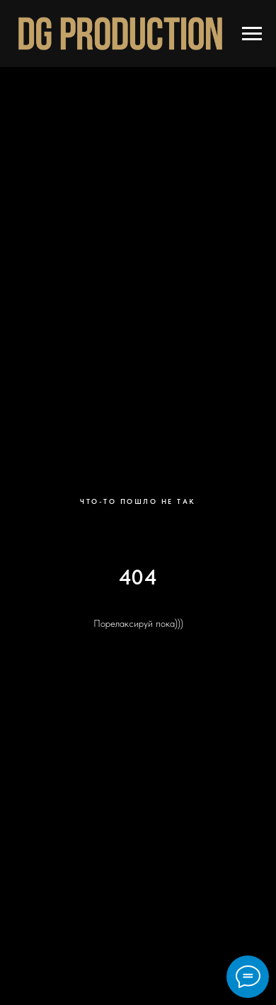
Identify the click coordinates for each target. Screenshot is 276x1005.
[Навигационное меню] (252, 34)
